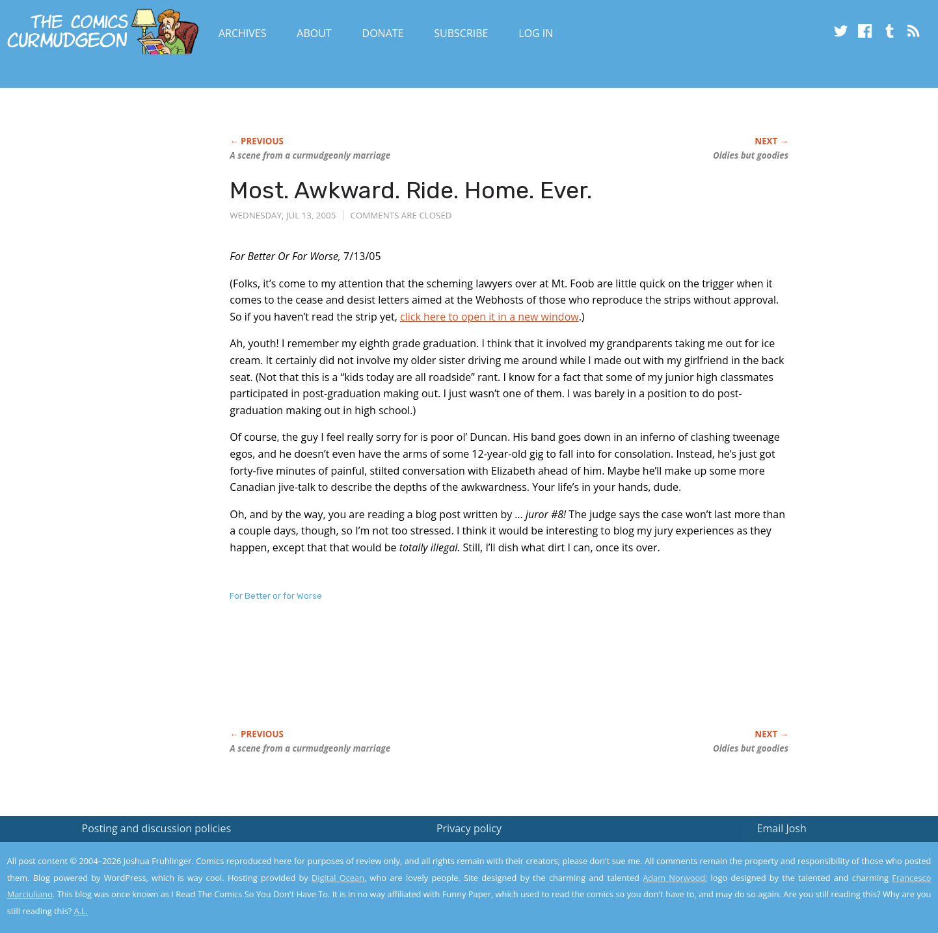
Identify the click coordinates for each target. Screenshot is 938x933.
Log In (535, 33)
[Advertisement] (466, 679)
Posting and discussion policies (157, 828)
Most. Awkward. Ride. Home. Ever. (411, 190)
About (314, 33)
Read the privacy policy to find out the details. (822, 851)
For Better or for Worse (276, 596)
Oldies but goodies (750, 155)
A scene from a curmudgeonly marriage (310, 155)
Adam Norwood (674, 878)
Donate (383, 33)
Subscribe (461, 33)
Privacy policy (469, 828)
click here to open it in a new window (489, 316)
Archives (243, 33)
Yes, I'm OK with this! (828, 884)
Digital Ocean (338, 878)
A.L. (81, 911)
